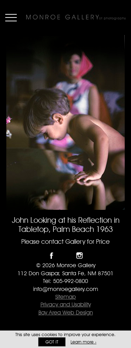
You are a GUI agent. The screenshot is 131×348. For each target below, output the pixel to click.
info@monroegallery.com (65, 289)
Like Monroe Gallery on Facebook (51, 255)
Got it (51, 342)
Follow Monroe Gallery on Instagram (79, 255)
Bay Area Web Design (65, 312)
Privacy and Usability (66, 304)
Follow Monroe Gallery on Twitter (65, 255)
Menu (11, 17)
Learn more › (83, 342)
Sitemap (65, 296)
